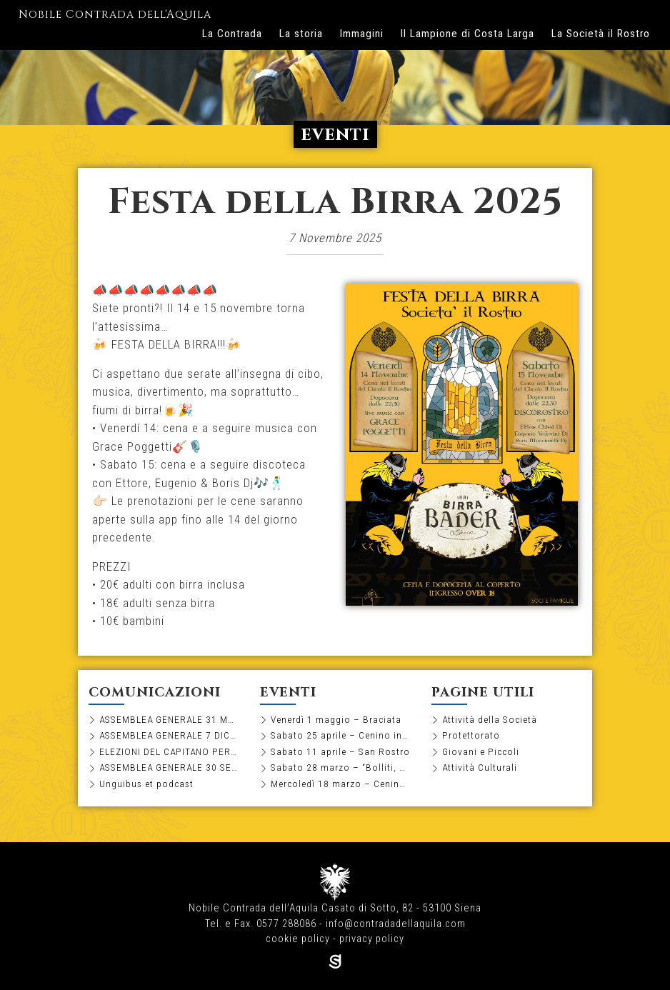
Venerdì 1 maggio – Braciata (336, 719)
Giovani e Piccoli (480, 751)
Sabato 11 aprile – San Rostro (340, 751)
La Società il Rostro (600, 33)
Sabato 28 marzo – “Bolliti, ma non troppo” (340, 767)
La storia (301, 33)
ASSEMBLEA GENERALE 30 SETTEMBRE (169, 767)
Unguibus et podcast (146, 783)
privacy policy (371, 939)
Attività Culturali (479, 767)
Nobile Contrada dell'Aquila (115, 15)
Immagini (362, 33)
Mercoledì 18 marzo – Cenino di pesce (340, 783)
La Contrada (232, 33)
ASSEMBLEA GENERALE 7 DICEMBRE (169, 735)
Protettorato (471, 735)
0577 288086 (286, 924)
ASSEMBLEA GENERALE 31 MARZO (169, 719)
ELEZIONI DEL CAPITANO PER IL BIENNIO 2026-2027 (169, 751)
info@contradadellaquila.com (396, 924)
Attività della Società (489, 719)
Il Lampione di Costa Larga (467, 33)
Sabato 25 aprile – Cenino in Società (340, 735)
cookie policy (298, 939)
